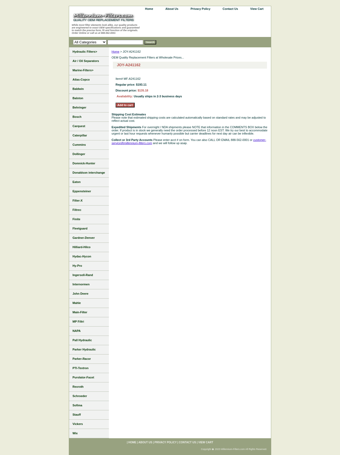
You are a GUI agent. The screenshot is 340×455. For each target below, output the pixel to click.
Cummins (79, 144)
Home (115, 51)
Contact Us (230, 8)
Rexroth (78, 386)
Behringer (79, 107)
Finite (76, 219)
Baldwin (78, 88)
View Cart (257, 8)
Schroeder (80, 396)
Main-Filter (80, 312)
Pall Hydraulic (82, 340)
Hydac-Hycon (82, 256)
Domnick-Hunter (84, 163)
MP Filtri (78, 321)
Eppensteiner (82, 191)
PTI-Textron (80, 368)
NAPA (76, 330)
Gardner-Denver (84, 237)
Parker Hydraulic (84, 349)
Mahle (77, 302)
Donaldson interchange (89, 172)
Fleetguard (80, 228)
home (149, 8)
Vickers (78, 423)
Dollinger (79, 154)
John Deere (80, 293)
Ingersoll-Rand (83, 275)
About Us (171, 8)
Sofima (77, 405)
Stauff (77, 414)
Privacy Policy (200, 8)
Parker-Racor (82, 358)
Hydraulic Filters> (85, 51)
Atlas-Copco (81, 79)
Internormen (81, 284)
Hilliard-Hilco (82, 247)
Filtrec (77, 209)
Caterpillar (80, 135)
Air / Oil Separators (86, 60)
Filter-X (78, 200)
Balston (78, 98)
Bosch (77, 116)
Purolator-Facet (83, 377)
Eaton (77, 181)
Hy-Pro (77, 265)
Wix (75, 433)
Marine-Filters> (83, 70)
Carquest (79, 126)
